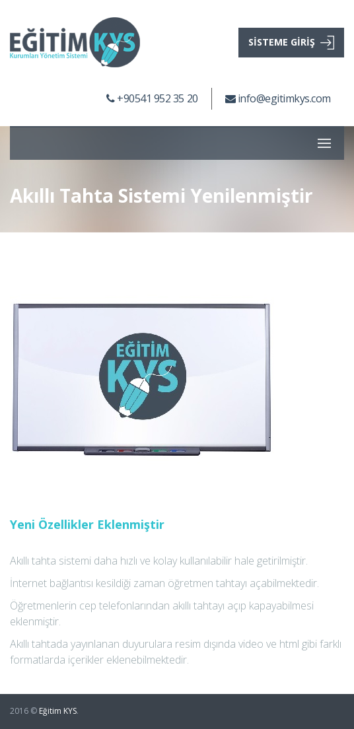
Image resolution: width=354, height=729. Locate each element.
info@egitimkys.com (278, 98)
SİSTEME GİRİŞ (291, 43)
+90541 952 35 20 (151, 98)
